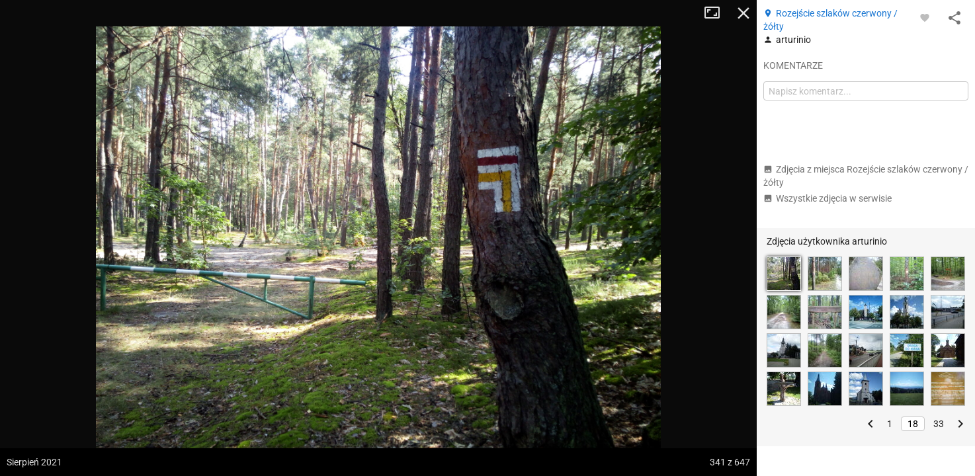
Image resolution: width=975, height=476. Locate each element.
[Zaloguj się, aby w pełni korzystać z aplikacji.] (924, 17)
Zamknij (743, 13)
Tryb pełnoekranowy (717, 13)
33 (938, 423)
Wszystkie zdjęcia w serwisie (827, 198)
